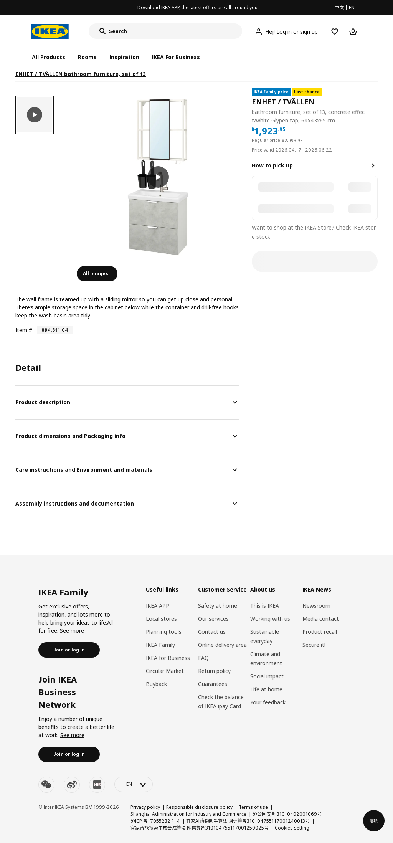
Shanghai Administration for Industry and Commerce (188, 814)
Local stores (161, 618)
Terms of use (253, 807)
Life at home (266, 689)
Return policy (214, 670)
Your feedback (268, 702)
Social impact (267, 676)
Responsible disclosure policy (199, 807)
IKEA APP (157, 605)
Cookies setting (292, 828)
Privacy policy (145, 807)
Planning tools (164, 631)
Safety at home (217, 605)
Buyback (156, 684)
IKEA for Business (168, 657)
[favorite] (375, 106)
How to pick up (272, 165)
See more (72, 630)
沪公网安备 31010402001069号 (287, 814)
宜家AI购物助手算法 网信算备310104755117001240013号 (248, 821)
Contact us (212, 631)
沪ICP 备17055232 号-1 (155, 821)
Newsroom (316, 605)
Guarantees (212, 684)
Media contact (320, 618)
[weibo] (72, 785)
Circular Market (165, 670)
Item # (23, 330)
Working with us (270, 618)
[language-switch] (133, 784)
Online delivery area (222, 644)
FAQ (203, 657)
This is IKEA (264, 605)
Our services (213, 618)
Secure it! (313, 644)
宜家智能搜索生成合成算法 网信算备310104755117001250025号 (199, 828)
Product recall (319, 631)
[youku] (97, 785)
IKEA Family (160, 644)
